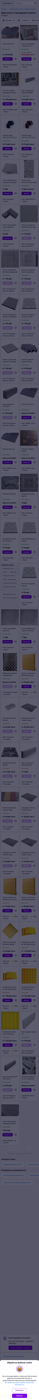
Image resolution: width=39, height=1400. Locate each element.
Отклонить (19, 1390)
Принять (19, 1396)
